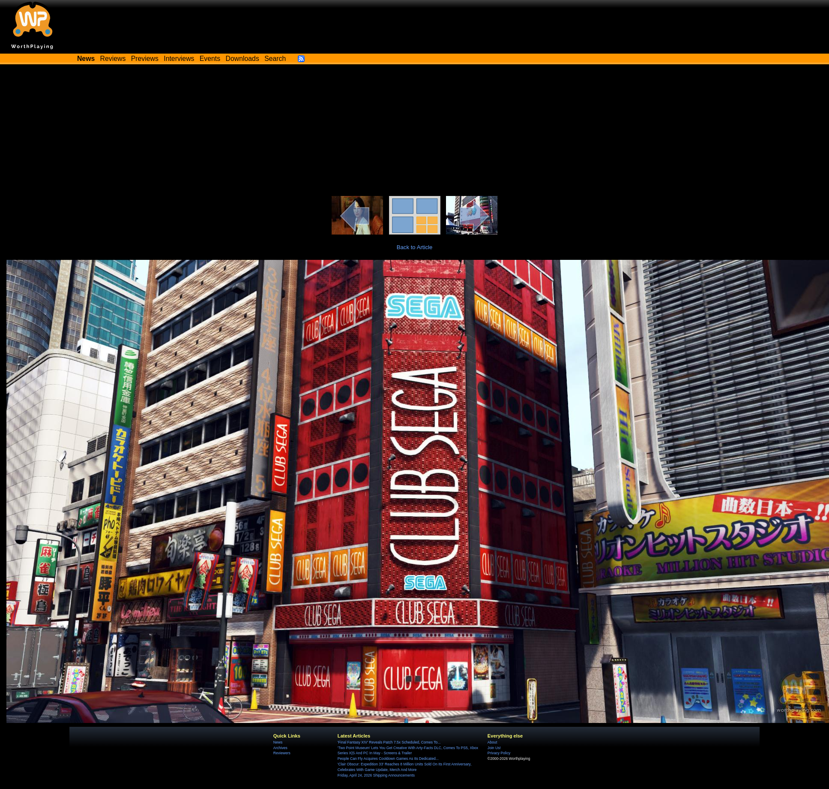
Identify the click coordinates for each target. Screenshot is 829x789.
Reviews (113, 58)
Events (210, 58)
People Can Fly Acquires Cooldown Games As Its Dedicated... (388, 758)
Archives (280, 748)
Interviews (179, 58)
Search (275, 58)
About (492, 742)
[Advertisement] (415, 132)
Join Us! (494, 748)
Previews (145, 58)
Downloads (242, 58)
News (277, 742)
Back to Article (415, 247)
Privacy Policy (499, 753)
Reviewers (281, 753)
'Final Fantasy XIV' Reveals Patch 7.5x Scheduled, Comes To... (389, 742)
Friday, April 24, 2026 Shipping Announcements (376, 775)
